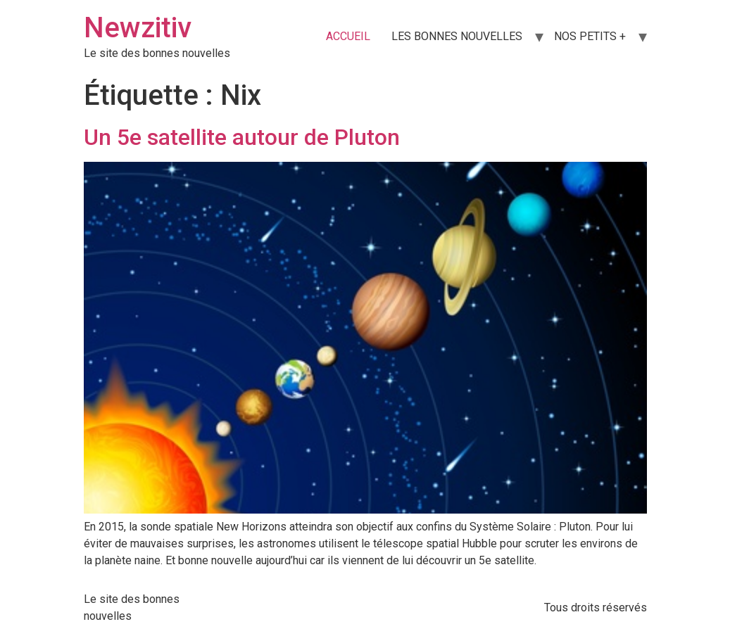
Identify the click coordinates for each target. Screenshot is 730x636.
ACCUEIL (348, 36)
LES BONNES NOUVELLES (456, 36)
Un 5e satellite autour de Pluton (242, 137)
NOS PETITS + (590, 36)
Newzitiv (137, 27)
